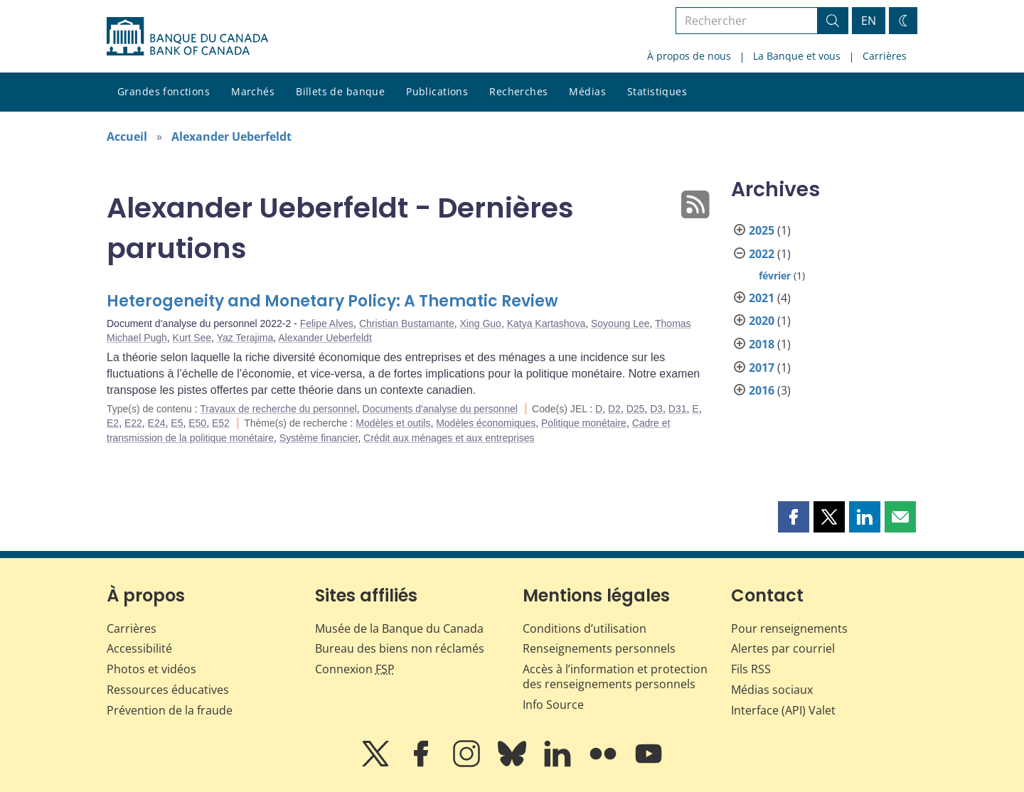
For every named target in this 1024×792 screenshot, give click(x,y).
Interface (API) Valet (783, 710)
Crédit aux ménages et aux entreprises (448, 438)
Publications (437, 91)
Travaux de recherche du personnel (278, 408)
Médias (587, 91)
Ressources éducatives (168, 689)
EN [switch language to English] (868, 20)
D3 (656, 408)
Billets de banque (340, 91)
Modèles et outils (393, 423)
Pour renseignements (789, 628)
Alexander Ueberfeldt (231, 136)
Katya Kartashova (546, 323)
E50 (197, 423)
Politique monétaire (583, 423)
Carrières (885, 56)
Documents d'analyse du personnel (440, 408)
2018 (761, 344)
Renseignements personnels (599, 648)
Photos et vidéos (151, 669)
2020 (761, 320)
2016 (761, 390)
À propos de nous (689, 56)
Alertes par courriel (783, 648)
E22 (133, 423)
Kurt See (192, 337)
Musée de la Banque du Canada (399, 628)
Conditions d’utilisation (584, 628)
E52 (221, 423)
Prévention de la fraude (170, 710)
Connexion (355, 669)
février (775, 275)
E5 (177, 423)
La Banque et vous (797, 56)
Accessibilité (139, 648)
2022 (761, 254)
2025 (761, 230)
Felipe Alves (326, 323)
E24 (157, 423)
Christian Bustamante (406, 323)
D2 (614, 408)
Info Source (553, 704)
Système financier (318, 438)
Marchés (252, 91)
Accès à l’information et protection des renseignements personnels (615, 676)
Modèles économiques (485, 423)
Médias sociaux (772, 689)
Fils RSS (751, 669)
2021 (761, 298)
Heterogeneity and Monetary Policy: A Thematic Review (332, 301)
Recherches (518, 91)
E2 (113, 423)
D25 (635, 408)
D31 (677, 408)
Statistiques (657, 91)
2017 (761, 367)
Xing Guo (480, 323)
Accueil (127, 136)
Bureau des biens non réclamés (399, 648)
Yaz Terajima (245, 337)
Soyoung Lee (620, 323)
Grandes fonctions (163, 91)
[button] (793, 517)
